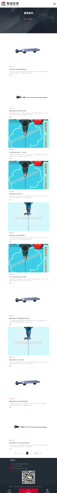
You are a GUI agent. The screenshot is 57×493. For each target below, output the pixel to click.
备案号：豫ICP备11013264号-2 (34, 486)
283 (38, 453)
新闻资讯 (31, 19)
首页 (25, 19)
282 (35, 453)
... (21, 453)
